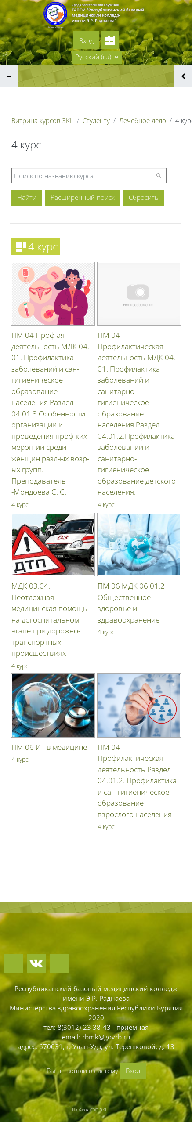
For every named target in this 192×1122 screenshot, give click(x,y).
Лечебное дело (142, 120)
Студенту (96, 120)
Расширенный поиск (83, 197)
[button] (97, 57)
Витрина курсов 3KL (42, 120)
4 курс (20, 504)
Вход (86, 40)
